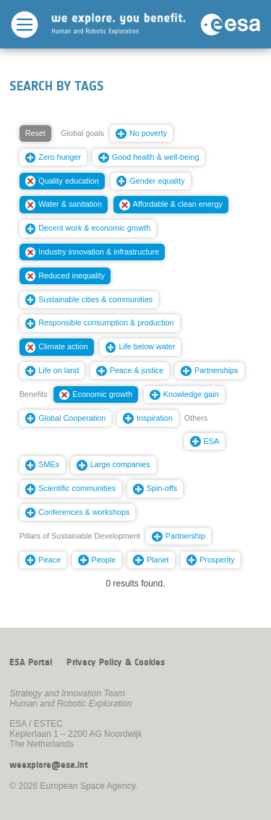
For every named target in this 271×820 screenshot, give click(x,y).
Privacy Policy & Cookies (115, 662)
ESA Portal (30, 662)
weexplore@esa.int (48, 765)
